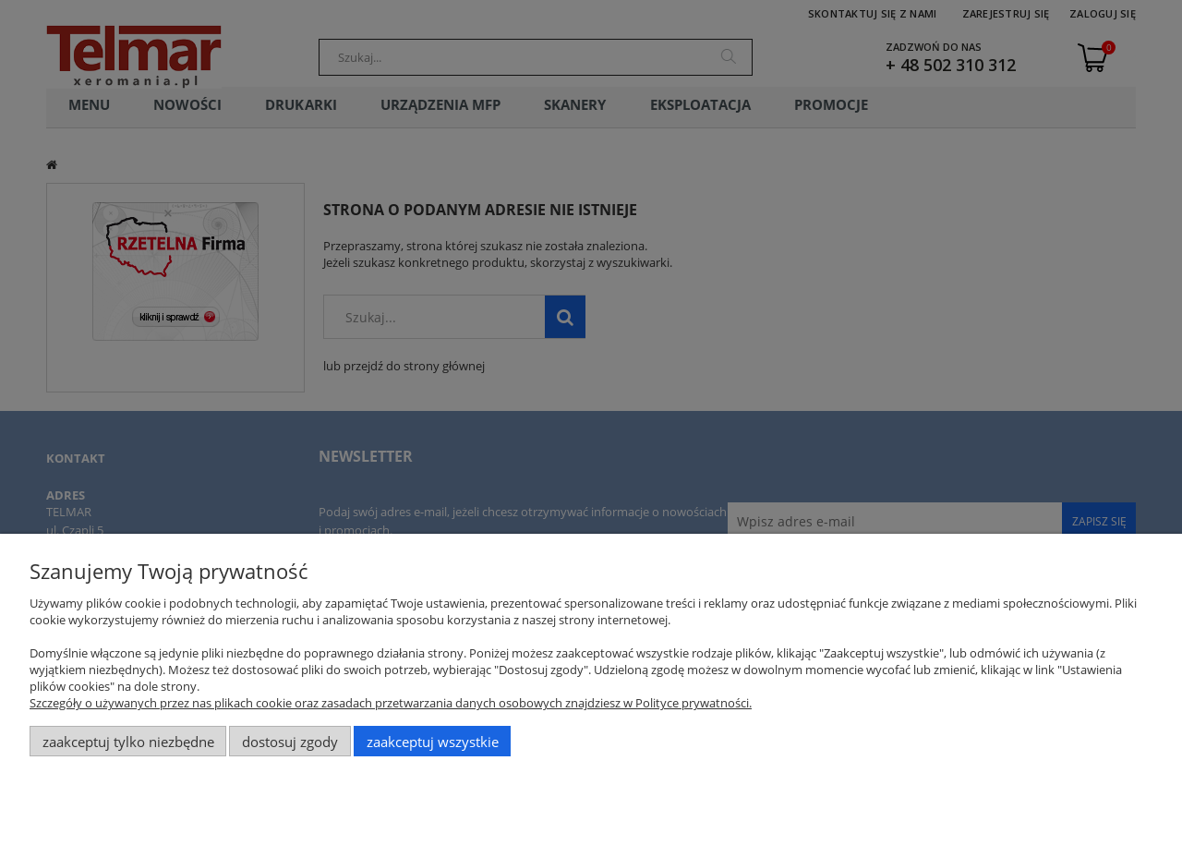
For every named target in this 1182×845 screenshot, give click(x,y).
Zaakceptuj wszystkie (433, 741)
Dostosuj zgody (290, 741)
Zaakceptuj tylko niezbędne (128, 741)
